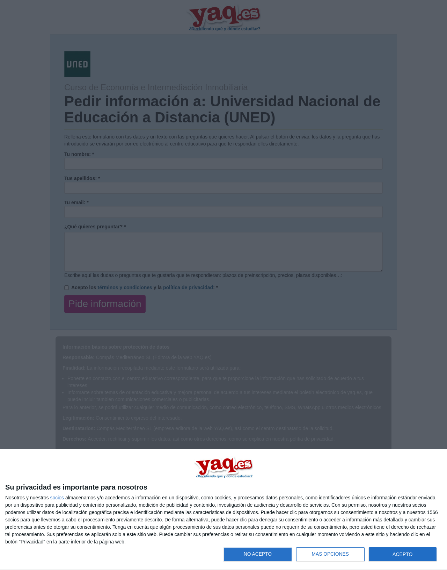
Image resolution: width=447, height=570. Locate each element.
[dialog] (223, 509)
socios (57, 497)
